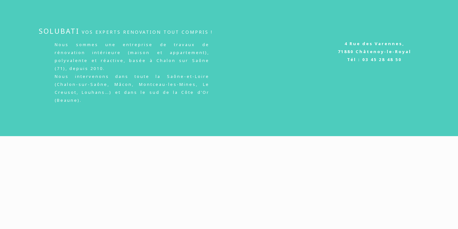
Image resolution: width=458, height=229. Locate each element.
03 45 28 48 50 (382, 59)
